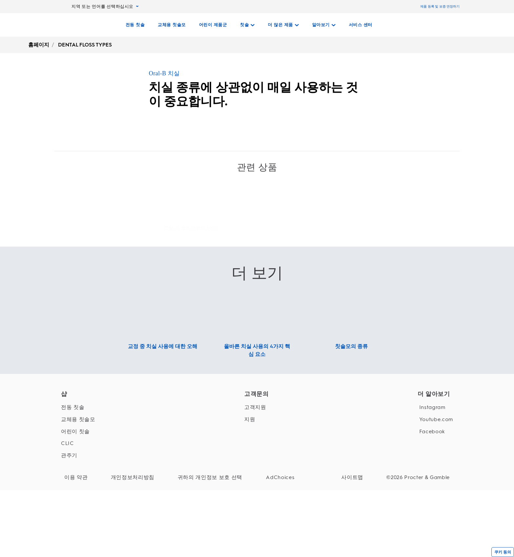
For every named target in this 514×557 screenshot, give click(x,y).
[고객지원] (253, 459)
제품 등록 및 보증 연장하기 (440, 6)
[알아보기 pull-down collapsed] (324, 24)
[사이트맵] (362, 529)
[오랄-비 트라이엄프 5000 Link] (190, 241)
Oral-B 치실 (164, 73)
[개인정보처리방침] (123, 529)
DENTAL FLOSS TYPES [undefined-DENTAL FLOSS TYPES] (85, 45)
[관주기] (78, 507)
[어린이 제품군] (213, 24)
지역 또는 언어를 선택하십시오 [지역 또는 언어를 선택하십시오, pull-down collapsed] (105, 6)
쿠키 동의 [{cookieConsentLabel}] (502, 552)
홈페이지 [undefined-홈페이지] (38, 45)
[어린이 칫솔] (78, 483)
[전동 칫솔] (135, 24)
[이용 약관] (76, 529)
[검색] (417, 24)
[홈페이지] (90, 24)
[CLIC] (78, 495)
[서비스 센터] (360, 24)
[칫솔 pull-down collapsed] (247, 24)
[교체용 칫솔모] (172, 24)
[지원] (253, 471)
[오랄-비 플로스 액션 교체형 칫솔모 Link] (323, 256)
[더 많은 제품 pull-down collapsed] (283, 24)
